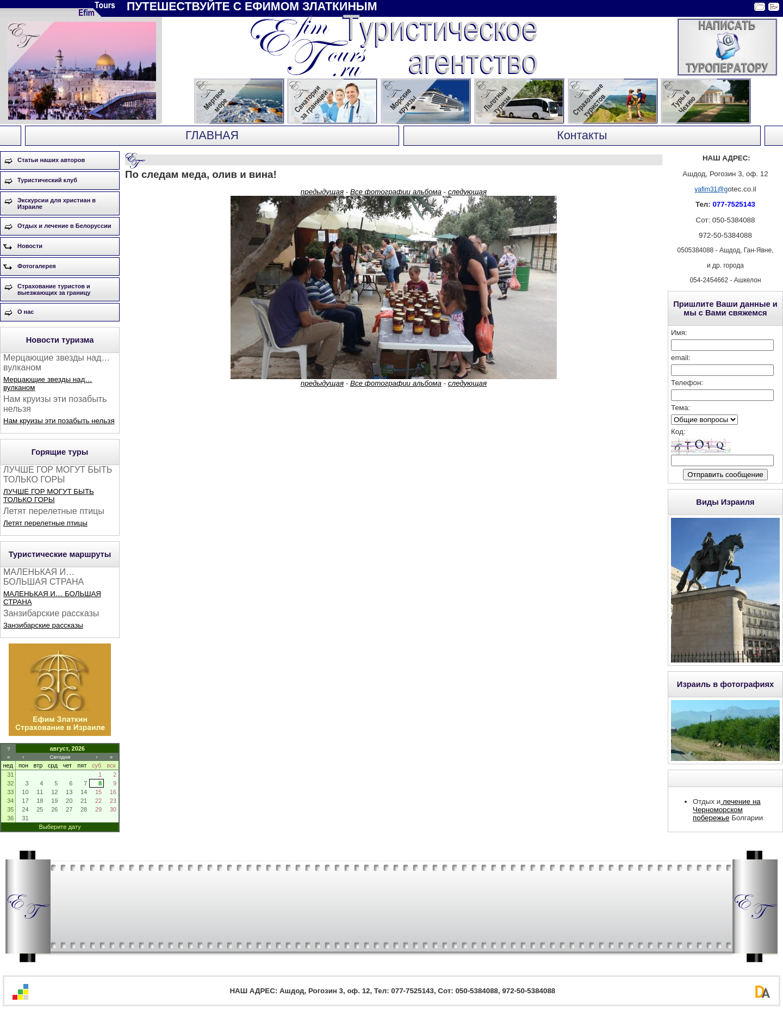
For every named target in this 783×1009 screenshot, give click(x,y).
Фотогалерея (36, 266)
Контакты (582, 135)
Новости (29, 246)
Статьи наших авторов (51, 160)
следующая (467, 192)
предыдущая (322, 192)
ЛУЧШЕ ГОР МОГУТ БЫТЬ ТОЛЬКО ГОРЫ (48, 495)
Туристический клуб (47, 180)
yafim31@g (711, 189)
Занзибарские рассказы (43, 625)
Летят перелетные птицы (45, 523)
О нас (25, 311)
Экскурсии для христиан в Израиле (56, 203)
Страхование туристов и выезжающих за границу (53, 289)
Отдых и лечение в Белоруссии (64, 225)
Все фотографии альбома (396, 192)
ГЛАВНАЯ (212, 135)
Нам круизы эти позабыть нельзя (59, 421)
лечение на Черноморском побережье (727, 809)
